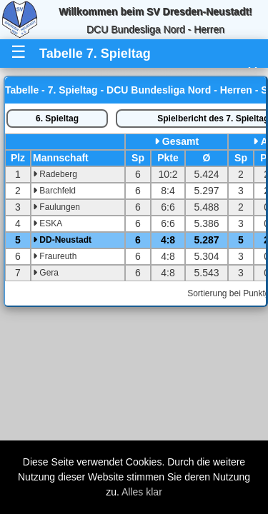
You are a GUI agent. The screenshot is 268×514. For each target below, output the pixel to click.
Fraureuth (54, 256)
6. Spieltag (57, 119)
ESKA (47, 223)
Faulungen (56, 207)
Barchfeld (54, 191)
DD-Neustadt (62, 240)
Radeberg (55, 174)
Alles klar (141, 492)
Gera (46, 273)
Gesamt (180, 141)
